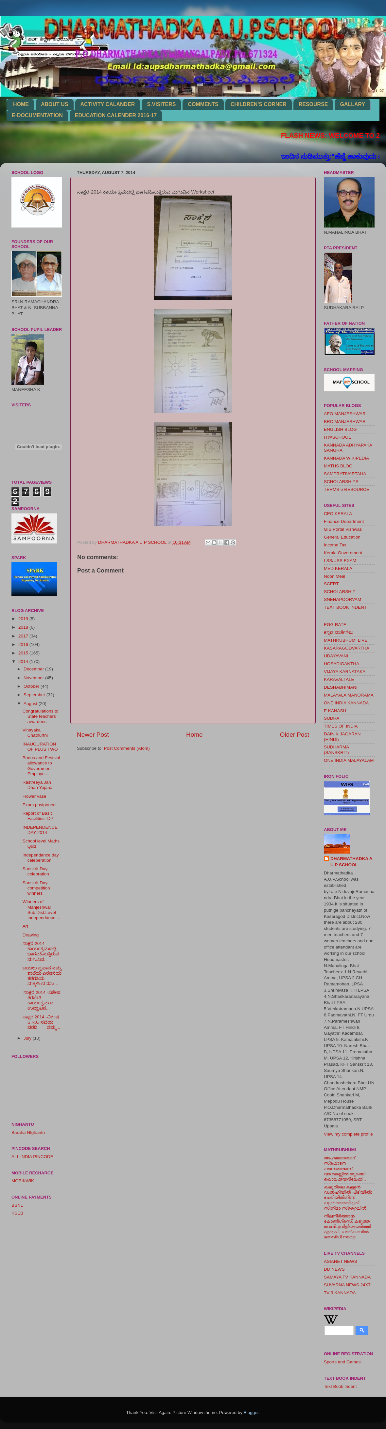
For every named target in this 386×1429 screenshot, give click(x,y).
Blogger (251, 1412)
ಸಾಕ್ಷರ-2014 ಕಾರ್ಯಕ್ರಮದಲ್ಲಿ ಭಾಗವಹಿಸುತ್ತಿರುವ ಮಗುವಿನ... (41, 951)
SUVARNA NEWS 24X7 (347, 1284)
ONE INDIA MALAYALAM (349, 760)
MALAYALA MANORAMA (349, 695)
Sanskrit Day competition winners (36, 888)
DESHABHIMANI (341, 687)
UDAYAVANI (336, 655)
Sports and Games (342, 1361)
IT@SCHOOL (337, 437)
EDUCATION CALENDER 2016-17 (116, 115)
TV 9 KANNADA (340, 1292)
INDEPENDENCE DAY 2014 (40, 830)
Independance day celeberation (41, 858)
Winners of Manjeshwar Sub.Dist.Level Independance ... (42, 909)
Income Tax (335, 544)
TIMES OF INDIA (341, 726)
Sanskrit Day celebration (36, 871)
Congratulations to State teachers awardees (41, 716)
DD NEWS (334, 1269)
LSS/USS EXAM (340, 560)
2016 (23, 644)
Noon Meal (334, 576)
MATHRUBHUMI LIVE (345, 640)
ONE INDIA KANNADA (346, 702)
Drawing (31, 935)
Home (194, 734)
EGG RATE (335, 624)
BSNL (17, 1205)
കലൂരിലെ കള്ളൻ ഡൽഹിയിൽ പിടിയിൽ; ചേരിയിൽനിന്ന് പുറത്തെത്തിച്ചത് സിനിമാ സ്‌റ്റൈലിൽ (348, 1198)
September (35, 694)
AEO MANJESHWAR (345, 413)
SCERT (331, 583)
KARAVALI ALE (339, 679)
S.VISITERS (161, 104)
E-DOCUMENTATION (37, 115)
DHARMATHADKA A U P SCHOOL (351, 861)
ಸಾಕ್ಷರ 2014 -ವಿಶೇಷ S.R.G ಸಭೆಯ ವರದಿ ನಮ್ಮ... (42, 1022)
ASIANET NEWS (340, 1261)
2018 (23, 627)
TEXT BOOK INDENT (345, 607)
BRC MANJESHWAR (345, 421)
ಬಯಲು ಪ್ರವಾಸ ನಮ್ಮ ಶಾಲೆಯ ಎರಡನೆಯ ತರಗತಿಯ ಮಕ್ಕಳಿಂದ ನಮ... (42, 976)
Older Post (294, 734)
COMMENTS (203, 104)
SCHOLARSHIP (340, 591)
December (34, 669)
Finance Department (344, 521)
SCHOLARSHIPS (341, 481)
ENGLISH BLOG (340, 429)
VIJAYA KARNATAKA (344, 671)
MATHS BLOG (338, 465)
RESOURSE (313, 104)
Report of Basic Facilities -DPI (39, 816)
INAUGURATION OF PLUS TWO (40, 747)
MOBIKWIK (22, 1180)
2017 (23, 636)
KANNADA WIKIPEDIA (346, 458)
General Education (342, 537)
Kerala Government (343, 552)
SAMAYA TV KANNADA (347, 1277)
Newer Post (93, 734)
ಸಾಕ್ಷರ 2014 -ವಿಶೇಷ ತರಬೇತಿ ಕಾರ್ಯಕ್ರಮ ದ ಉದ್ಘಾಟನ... (42, 1000)
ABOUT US (54, 104)
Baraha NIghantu (28, 1132)
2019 (23, 618)
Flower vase (34, 796)
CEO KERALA (338, 513)
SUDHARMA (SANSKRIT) (336, 750)
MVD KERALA (338, 568)
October (32, 686)
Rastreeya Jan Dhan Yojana (38, 785)
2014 (23, 661)
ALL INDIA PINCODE (32, 1156)
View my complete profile (348, 1134)
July (28, 1038)
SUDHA (331, 718)
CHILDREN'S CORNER (259, 104)
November (34, 677)
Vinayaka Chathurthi (35, 733)
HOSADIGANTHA (341, 663)
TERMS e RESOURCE (346, 489)
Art (25, 926)
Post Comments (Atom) (127, 748)
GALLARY (352, 104)
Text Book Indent (340, 1386)
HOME (21, 104)
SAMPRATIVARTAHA (345, 473)
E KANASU (335, 710)
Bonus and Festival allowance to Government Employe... (41, 765)
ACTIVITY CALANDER (107, 104)
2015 (23, 653)
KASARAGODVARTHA (346, 648)
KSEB (17, 1213)
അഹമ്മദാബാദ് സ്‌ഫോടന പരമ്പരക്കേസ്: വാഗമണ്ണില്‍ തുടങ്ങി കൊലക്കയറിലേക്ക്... (345, 1168)
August (31, 703)
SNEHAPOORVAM (342, 599)
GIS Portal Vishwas (343, 529)
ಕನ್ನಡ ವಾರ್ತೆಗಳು (338, 632)
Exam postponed (39, 804)
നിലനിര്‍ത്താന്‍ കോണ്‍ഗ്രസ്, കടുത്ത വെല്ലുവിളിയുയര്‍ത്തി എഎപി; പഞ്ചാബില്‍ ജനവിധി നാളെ (347, 1227)
